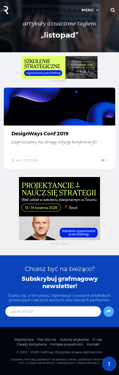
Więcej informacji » (89, 363)
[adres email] (53, 311)
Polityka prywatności (66, 344)
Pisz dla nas (46, 339)
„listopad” (59, 35)
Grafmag (46, 352)
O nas (97, 339)
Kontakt (93, 344)
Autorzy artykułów (74, 339)
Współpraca (23, 339)
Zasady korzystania (32, 344)
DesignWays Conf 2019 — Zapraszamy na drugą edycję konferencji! (59, 128)
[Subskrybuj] (108, 311)
